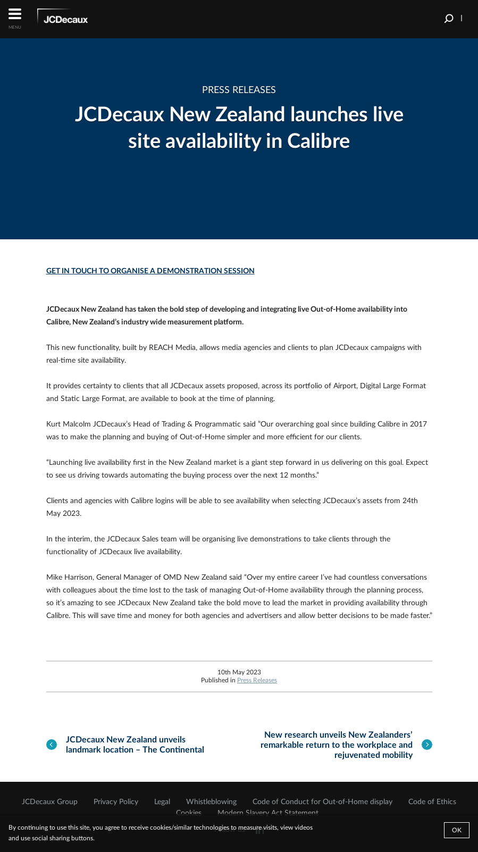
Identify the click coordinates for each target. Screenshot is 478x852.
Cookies (189, 813)
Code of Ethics (432, 802)
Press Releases (257, 680)
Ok (457, 830)
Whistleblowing (211, 802)
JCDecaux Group (50, 802)
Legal (162, 802)
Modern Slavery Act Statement (267, 813)
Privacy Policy (116, 802)
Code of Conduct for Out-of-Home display (322, 802)
